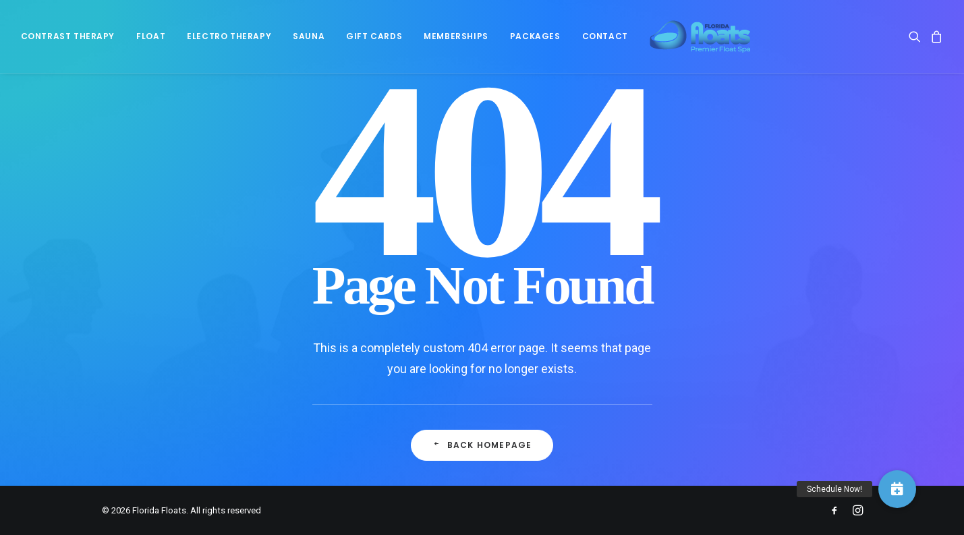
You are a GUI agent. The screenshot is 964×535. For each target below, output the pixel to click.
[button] (917, 41)
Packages (535, 41)
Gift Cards (374, 41)
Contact (605, 41)
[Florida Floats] (690, 41)
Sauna (308, 41)
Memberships (456, 41)
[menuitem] (73, 41)
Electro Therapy (229, 41)
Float (150, 41)
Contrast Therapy (68, 41)
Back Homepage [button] (482, 445)
